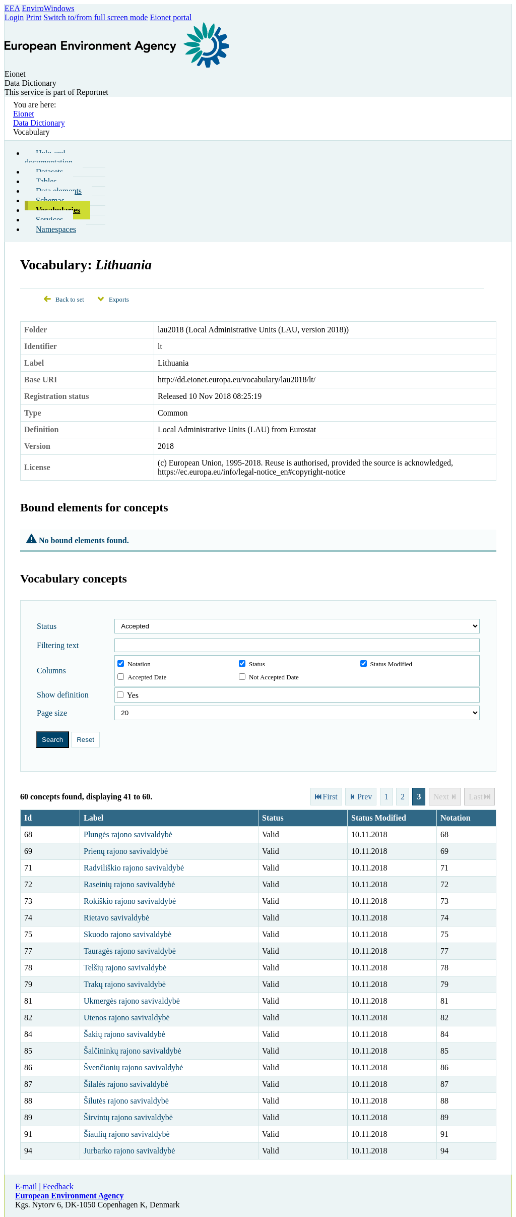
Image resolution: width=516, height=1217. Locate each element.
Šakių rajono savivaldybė (124, 1034)
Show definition (63, 694)
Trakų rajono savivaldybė (125, 984)
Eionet (23, 113)
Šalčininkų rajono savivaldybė (132, 1051)
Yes (133, 695)
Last (476, 796)
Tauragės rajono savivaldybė (130, 951)
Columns (51, 670)
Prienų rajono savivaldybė (126, 851)
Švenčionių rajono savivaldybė (133, 1067)
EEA (12, 8)
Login (14, 17)
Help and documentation (49, 157)
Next (441, 796)
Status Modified (386, 664)
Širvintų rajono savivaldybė (128, 1117)
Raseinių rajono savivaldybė (129, 884)
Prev (364, 796)
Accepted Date (141, 677)
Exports (119, 299)
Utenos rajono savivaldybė (127, 1017)
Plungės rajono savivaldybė (128, 834)
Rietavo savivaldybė (116, 917)
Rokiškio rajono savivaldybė (130, 901)
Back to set (69, 299)
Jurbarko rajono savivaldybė (129, 1150)
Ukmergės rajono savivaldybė (132, 1001)
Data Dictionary (39, 123)
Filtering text (58, 645)
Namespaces (56, 229)
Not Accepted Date (269, 677)
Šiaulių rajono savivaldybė (127, 1134)
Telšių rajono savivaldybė (125, 967)
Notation (134, 664)
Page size (52, 713)
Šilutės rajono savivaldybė (126, 1100)
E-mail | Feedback (44, 1186)
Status (46, 626)
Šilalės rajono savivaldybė (126, 1084)
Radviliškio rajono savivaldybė (134, 867)
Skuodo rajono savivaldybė (127, 934)
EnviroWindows (48, 8)
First (329, 796)
